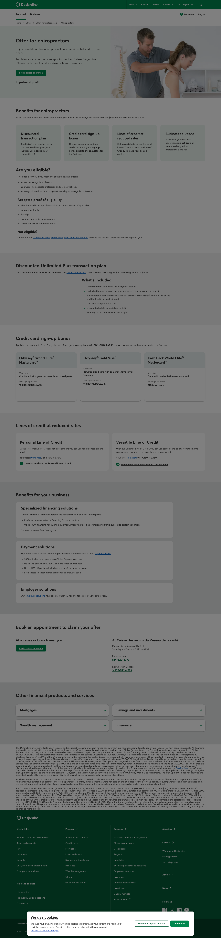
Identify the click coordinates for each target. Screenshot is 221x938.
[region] (110, 924)
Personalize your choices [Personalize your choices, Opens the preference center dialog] (151, 923)
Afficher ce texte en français (44, 930)
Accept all (179, 923)
